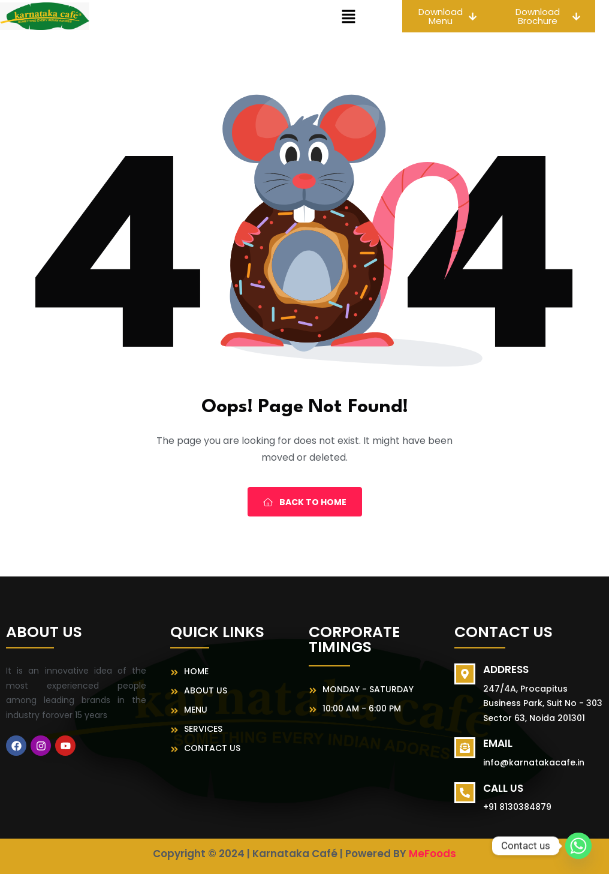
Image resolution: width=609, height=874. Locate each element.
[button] (349, 16)
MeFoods (432, 853)
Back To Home (304, 502)
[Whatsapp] (578, 846)
